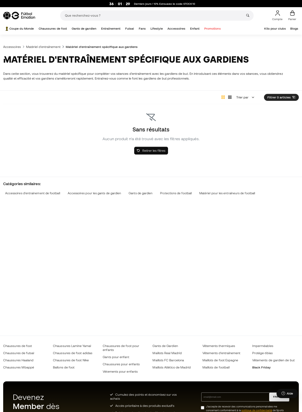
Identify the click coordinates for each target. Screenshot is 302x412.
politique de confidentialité (256, 410)
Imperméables (262, 346)
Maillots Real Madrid (167, 353)
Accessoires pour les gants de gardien (94, 193)
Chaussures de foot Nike (71, 360)
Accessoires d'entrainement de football (32, 193)
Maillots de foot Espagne (220, 360)
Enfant (194, 28)
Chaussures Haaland (18, 360)
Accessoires (176, 28)
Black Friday (261, 367)
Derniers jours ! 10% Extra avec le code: (164, 4)
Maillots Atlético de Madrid (171, 367)
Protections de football (176, 193)
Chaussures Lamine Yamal (72, 346)
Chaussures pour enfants (121, 364)
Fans (142, 28)
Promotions (212, 28)
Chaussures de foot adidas (72, 353)
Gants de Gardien (165, 346)
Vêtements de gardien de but (273, 360)
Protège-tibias (262, 353)
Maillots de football (216, 367)
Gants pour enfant (116, 357)
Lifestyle (157, 28)
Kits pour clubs (275, 28)
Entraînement (111, 28)
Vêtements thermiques (218, 346)
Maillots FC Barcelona (168, 360)
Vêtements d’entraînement (221, 353)
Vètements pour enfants (120, 371)
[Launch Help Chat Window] (287, 393)
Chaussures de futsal (18, 353)
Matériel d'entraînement (43, 47)
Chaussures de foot (53, 28)
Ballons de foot (63, 367)
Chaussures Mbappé (18, 367)
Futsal (129, 28)
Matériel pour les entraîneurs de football (227, 193)
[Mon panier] (292, 15)
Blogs (294, 28)
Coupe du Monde (19, 29)
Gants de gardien (84, 28)
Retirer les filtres (151, 150)
